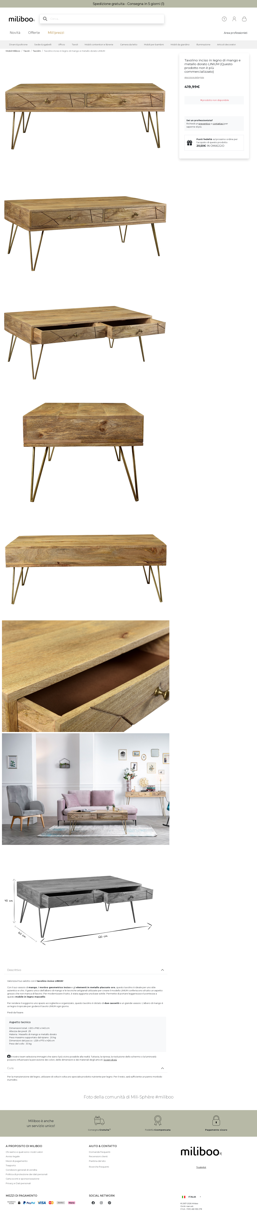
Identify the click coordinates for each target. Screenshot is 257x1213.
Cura (10, 1068)
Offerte (34, 33)
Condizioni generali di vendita (21, 1170)
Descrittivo (14, 970)
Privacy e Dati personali (18, 1183)
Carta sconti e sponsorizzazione (22, 1179)
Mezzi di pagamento (17, 1161)
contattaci (218, 123)
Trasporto (11, 1165)
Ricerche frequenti (99, 1167)
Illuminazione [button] (203, 44)
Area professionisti (235, 32)
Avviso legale (13, 1156)
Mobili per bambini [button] (154, 44)
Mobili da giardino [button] (180, 44)
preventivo (204, 123)
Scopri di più (110, 1060)
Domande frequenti (99, 1152)
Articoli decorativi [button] (226, 44)
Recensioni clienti (98, 1156)
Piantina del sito (97, 1161)
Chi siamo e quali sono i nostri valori (24, 1152)
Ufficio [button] (61, 44)
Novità (15, 33)
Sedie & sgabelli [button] (42, 44)
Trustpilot (201, 1167)
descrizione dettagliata (194, 77)
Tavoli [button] (75, 44)
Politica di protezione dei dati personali (26, 1174)
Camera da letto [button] (128, 44)
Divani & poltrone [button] (18, 44)
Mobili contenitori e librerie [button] (99, 44)
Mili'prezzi (56, 33)
